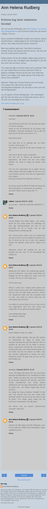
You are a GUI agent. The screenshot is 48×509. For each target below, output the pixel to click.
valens (11, 201)
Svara (11, 194)
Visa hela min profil (7, 503)
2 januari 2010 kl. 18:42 (25, 116)
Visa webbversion (24, 480)
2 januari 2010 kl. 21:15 (25, 370)
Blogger (27, 507)
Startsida (24, 475)
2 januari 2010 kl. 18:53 (24, 201)
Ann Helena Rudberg (20, 7)
